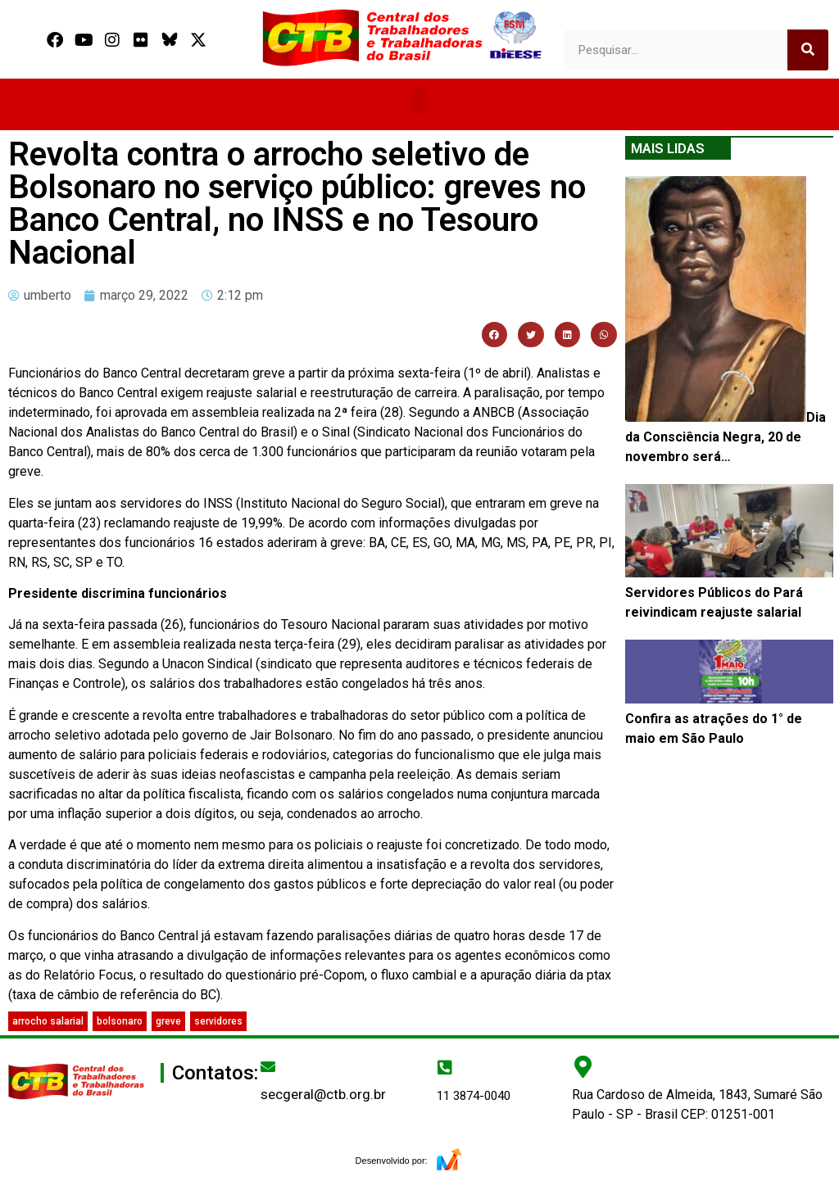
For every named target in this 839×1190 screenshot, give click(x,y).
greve (168, 1021)
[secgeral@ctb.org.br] (268, 1066)
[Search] (807, 49)
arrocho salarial (48, 1021)
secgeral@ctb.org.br (323, 1094)
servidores (218, 1021)
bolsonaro (120, 1021)
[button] (419, 100)
